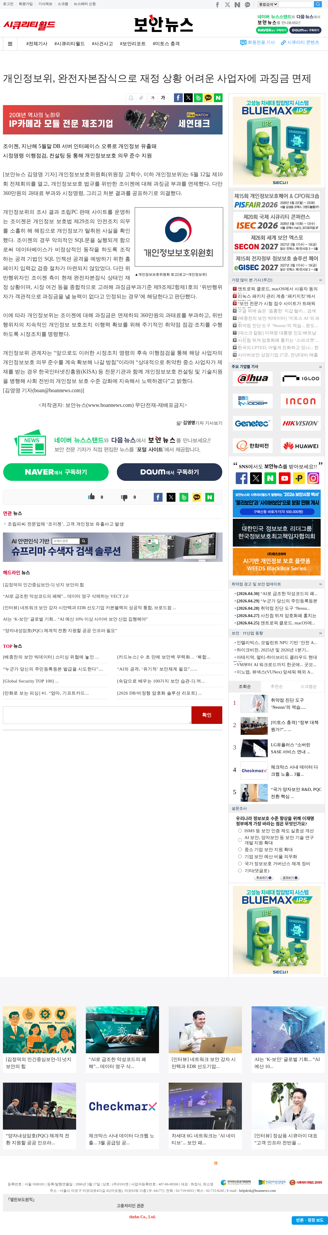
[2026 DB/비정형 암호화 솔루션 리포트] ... (159, 693)
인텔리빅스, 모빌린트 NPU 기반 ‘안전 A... (277, 642)
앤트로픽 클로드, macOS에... (276, 623)
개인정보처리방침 (79, 1163)
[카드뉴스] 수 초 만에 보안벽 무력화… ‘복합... (163, 657)
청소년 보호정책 (113, 1163)
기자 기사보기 (200, 423)
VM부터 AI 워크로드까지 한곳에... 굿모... (277, 664)
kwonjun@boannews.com (166, 1206)
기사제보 (45, 4)
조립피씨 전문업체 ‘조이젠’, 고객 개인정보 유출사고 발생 (66, 524)
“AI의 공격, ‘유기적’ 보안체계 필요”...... (157, 669)
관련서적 (201, 1163)
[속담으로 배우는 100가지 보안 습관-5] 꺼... (161, 681)
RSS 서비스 (227, 1163)
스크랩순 (308, 686)
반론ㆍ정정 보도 (310, 1220)
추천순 (277, 686)
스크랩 (63, 4)
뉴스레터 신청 (85, 4)
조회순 (245, 686)
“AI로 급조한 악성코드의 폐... (277, 593)
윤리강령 (140, 1163)
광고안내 (31, 1163)
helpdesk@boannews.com (257, 1191)
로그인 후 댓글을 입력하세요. (97, 715)
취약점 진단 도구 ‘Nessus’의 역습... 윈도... (278, 325)
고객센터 (160, 1163)
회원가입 (26, 4)
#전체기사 (36, 43)
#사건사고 (102, 43)
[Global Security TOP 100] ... (31, 681)
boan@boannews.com (57, 390)
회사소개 (10, 1163)
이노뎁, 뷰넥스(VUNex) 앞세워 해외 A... (275, 672)
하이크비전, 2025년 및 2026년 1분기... (273, 650)
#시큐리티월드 (69, 43)
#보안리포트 (133, 43)
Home (8, 62)
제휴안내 (181, 1163)
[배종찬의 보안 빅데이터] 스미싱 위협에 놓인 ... (51, 657)
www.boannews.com (110, 405)
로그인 (8, 4)
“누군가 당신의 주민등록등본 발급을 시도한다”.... (53, 669)
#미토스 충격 (166, 43)
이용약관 (51, 1163)
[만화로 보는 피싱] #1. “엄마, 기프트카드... (46, 693)
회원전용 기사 (261, 42)
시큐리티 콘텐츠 (303, 42)
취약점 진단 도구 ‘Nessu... (273, 608)
